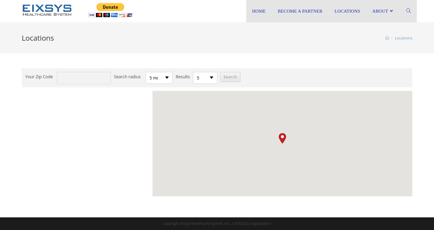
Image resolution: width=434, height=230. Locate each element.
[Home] (387, 38)
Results (183, 76)
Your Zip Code (39, 76)
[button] (282, 138)
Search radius (127, 76)
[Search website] (408, 11)
